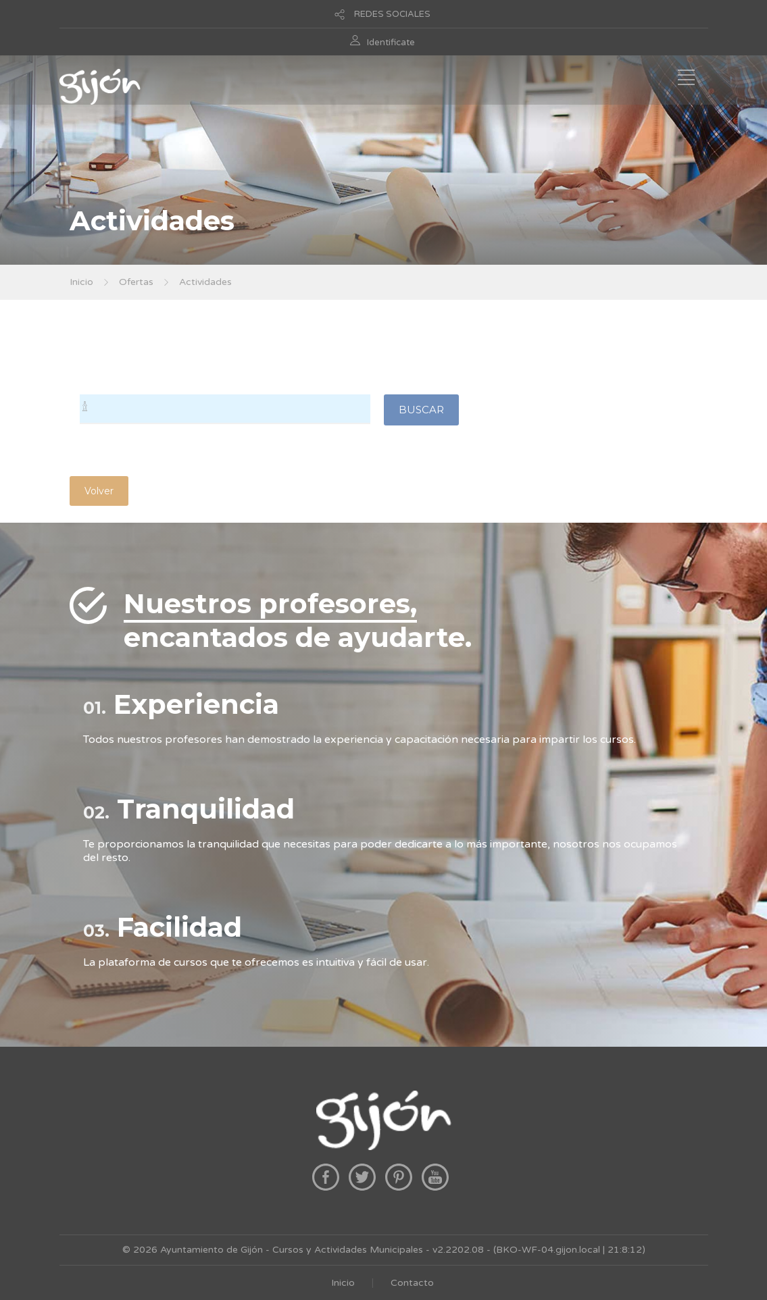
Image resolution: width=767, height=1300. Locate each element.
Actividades (205, 282)
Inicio (81, 282)
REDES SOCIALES (392, 14)
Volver (99, 491)
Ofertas (136, 282)
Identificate (391, 42)
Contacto (412, 1283)
